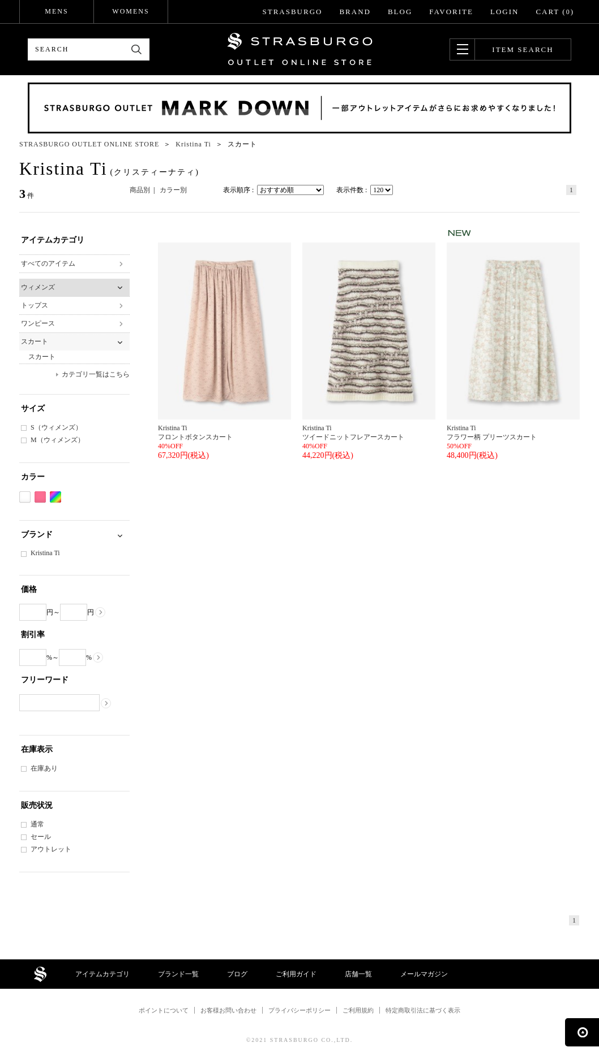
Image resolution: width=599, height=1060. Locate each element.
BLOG (400, 11)
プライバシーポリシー (299, 1010)
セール (41, 837)
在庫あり (44, 768)
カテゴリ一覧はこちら (96, 374)
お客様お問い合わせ (228, 1010)
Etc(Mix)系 (55, 497)
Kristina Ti (45, 553)
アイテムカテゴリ (102, 974)
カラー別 (173, 190)
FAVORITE (451, 11)
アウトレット (51, 849)
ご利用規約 (358, 1010)
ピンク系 (40, 497)
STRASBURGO (292, 11)
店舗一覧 (358, 974)
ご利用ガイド (296, 974)
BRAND (355, 11)
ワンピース (38, 323)
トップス (34, 305)
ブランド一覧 (178, 974)
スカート (34, 341)
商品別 (140, 190)
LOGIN (504, 11)
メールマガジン (424, 974)
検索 (137, 49)
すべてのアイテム (48, 263)
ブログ (237, 974)
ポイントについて (164, 1010)
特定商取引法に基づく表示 (423, 1010)
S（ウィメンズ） (56, 427)
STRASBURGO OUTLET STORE (300, 49)
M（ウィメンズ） (57, 440)
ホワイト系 (25, 497)
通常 (37, 824)
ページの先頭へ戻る (582, 1032)
